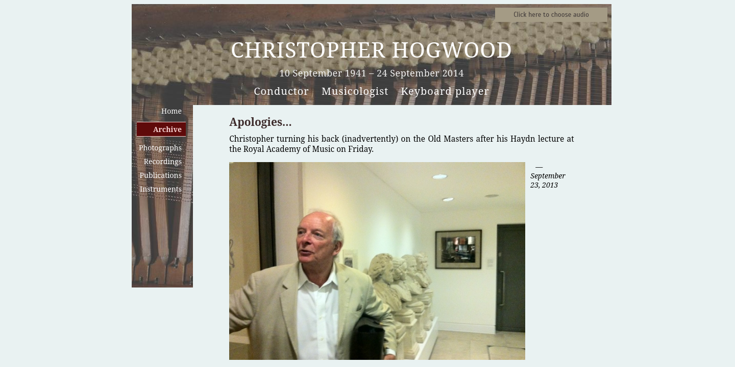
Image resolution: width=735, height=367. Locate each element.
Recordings (163, 161)
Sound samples (551, 15)
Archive (167, 129)
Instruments (161, 189)
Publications (161, 175)
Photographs (160, 147)
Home (171, 111)
